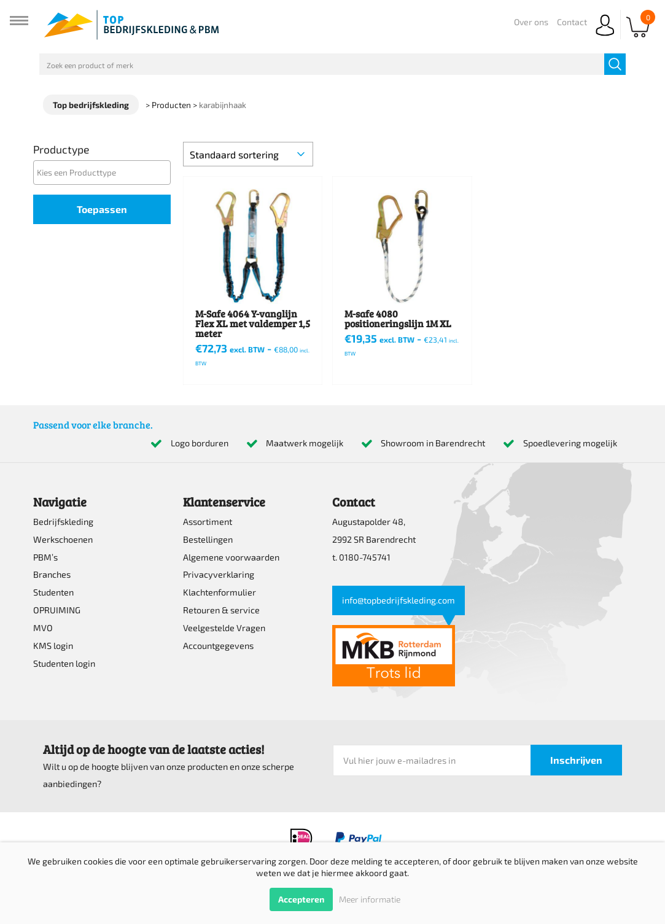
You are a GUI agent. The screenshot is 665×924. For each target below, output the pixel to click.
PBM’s (45, 557)
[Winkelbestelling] (248, 154)
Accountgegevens (218, 645)
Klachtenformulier (219, 592)
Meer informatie (369, 899)
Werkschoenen (63, 539)
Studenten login (64, 663)
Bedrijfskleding (63, 521)
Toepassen (102, 209)
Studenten (53, 592)
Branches (52, 574)
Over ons (531, 22)
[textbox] (105, 172)
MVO (43, 628)
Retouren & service (221, 610)
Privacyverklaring (218, 574)
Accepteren (301, 899)
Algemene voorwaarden (231, 557)
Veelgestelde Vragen (224, 628)
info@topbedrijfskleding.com (398, 600)
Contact (572, 22)
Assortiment (207, 521)
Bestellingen (208, 539)
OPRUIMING (56, 610)
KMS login (53, 645)
